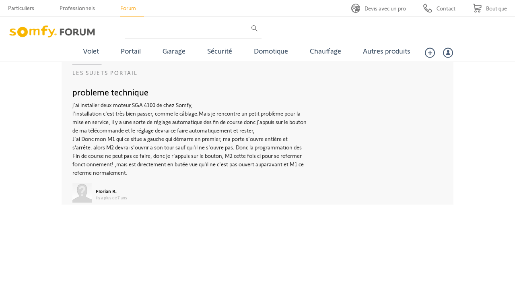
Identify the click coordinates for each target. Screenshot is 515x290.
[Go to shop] (490, 8)
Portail (131, 50)
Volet (91, 50)
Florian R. (106, 191)
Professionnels (77, 7)
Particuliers (21, 7)
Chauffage (325, 50)
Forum (128, 7)
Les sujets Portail (105, 72)
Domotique (271, 50)
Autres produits (386, 50)
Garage (174, 50)
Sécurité (219, 50)
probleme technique (110, 92)
